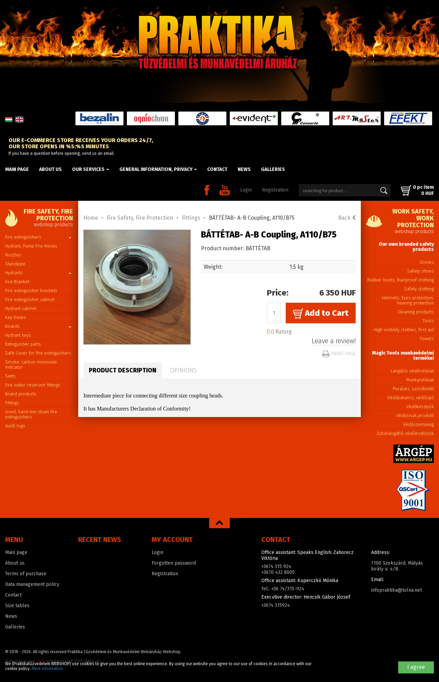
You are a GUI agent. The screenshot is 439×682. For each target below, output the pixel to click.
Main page (17, 169)
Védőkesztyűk (420, 406)
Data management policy (32, 584)
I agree (416, 667)
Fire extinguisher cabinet (30, 299)
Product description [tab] (122, 370)
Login (246, 190)
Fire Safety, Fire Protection (140, 218)
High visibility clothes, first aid (404, 329)
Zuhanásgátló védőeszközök (405, 433)
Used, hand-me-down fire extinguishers (31, 414)
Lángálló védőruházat (412, 370)
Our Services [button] (90, 169)
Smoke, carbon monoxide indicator (31, 364)
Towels (426, 338)
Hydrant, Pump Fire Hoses (31, 245)
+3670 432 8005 (278, 572)
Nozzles (13, 254)
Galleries (273, 169)
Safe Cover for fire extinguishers (38, 353)
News (244, 169)
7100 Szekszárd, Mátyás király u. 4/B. (397, 566)
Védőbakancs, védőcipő (410, 397)
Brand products (20, 393)
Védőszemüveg (418, 424)
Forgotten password (174, 563)
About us (50, 169)
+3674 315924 (275, 605)
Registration (275, 190)
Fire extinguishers (38, 237)
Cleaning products (416, 311)
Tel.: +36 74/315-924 (282, 589)
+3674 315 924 (276, 566)
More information (47, 668)
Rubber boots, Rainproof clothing (400, 279)
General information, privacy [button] (158, 169)
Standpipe (15, 263)
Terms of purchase (25, 574)
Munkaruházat (420, 379)
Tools (428, 320)
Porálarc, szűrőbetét (413, 388)
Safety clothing (419, 288)
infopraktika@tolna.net (396, 590)
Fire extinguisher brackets (31, 290)
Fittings (12, 402)
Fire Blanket (17, 281)
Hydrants (38, 272)
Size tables (17, 606)
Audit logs (15, 425)
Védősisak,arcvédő (415, 415)
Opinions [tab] (183, 370)
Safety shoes (420, 271)
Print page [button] (339, 354)
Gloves (426, 262)
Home (90, 218)
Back (347, 218)
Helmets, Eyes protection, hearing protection (408, 300)
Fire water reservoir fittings (32, 385)
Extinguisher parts (23, 344)
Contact (217, 169)
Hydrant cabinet (20, 308)
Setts (10, 376)
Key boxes (15, 317)
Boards (38, 326)
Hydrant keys (18, 335)
